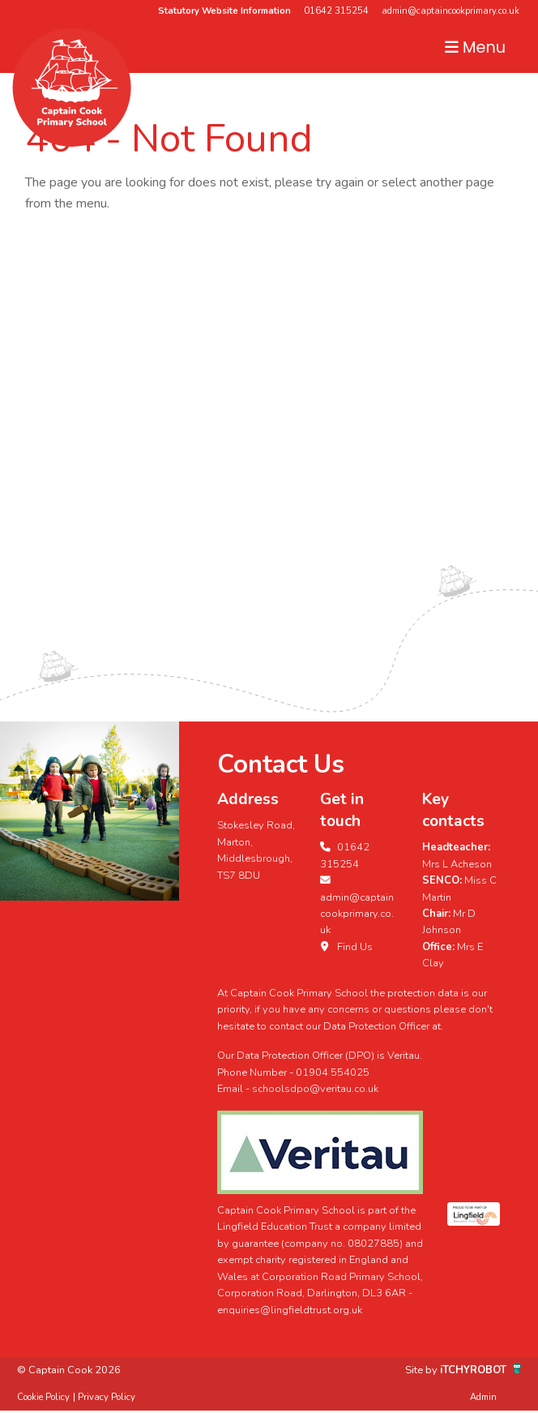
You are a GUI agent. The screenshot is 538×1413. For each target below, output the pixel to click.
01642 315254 (336, 11)
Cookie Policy (43, 1397)
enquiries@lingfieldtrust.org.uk (289, 1310)
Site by (422, 1370)
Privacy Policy (106, 1397)
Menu (475, 47)
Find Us (346, 947)
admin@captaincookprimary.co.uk (450, 11)
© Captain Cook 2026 (69, 1370)
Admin (483, 1397)
